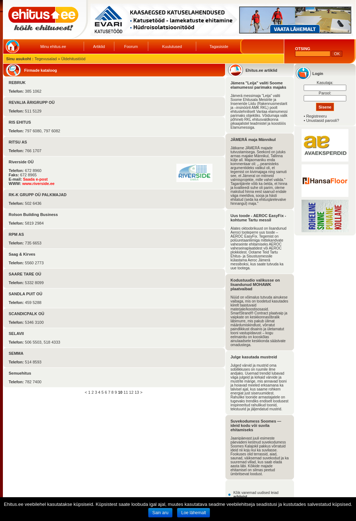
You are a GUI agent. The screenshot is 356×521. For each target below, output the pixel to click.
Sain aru (160, 512)
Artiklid (99, 46)
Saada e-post (35, 179)
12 (131, 392)
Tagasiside (219, 46)
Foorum (131, 46)
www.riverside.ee (38, 183)
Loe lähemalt (193, 512)
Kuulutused (172, 46)
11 (126, 392)
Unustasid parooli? (322, 120)
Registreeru (316, 116)
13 (137, 392)
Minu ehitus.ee (53, 46)
